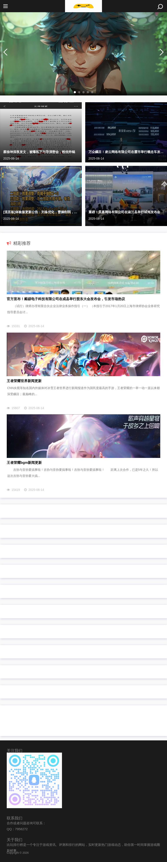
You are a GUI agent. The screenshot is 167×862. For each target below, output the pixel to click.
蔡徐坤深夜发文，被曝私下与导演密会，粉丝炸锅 (39, 152)
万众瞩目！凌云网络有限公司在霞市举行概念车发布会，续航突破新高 (126, 152)
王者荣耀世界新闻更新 (24, 381)
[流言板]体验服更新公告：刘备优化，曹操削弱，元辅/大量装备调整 (40, 212)
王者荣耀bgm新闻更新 (24, 462)
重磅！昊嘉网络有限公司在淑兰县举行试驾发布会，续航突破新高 (126, 212)
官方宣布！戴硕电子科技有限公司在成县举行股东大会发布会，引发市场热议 (66, 299)
